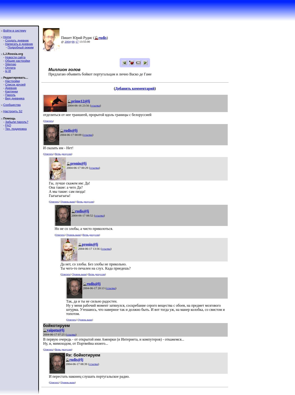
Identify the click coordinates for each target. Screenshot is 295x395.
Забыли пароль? (16, 122)
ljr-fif (8, 71)
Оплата (10, 67)
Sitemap (10, 64)
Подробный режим (20, 47)
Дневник (11, 88)
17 (77, 41)
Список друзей (15, 84)
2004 (68, 41)
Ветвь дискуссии (63, 154)
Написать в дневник (19, 44)
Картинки (11, 91)
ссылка (95, 105)
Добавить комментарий (134, 88)
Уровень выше (68, 201)
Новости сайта (15, 57)
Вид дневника (14, 98)
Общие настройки (17, 60)
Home (7, 37)
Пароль (10, 95)
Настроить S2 (12, 111)
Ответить (48, 121)
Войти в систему (14, 30)
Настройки (12, 81)
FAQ (8, 125)
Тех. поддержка (16, 129)
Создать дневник (17, 40)
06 (73, 41)
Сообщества (12, 105)
